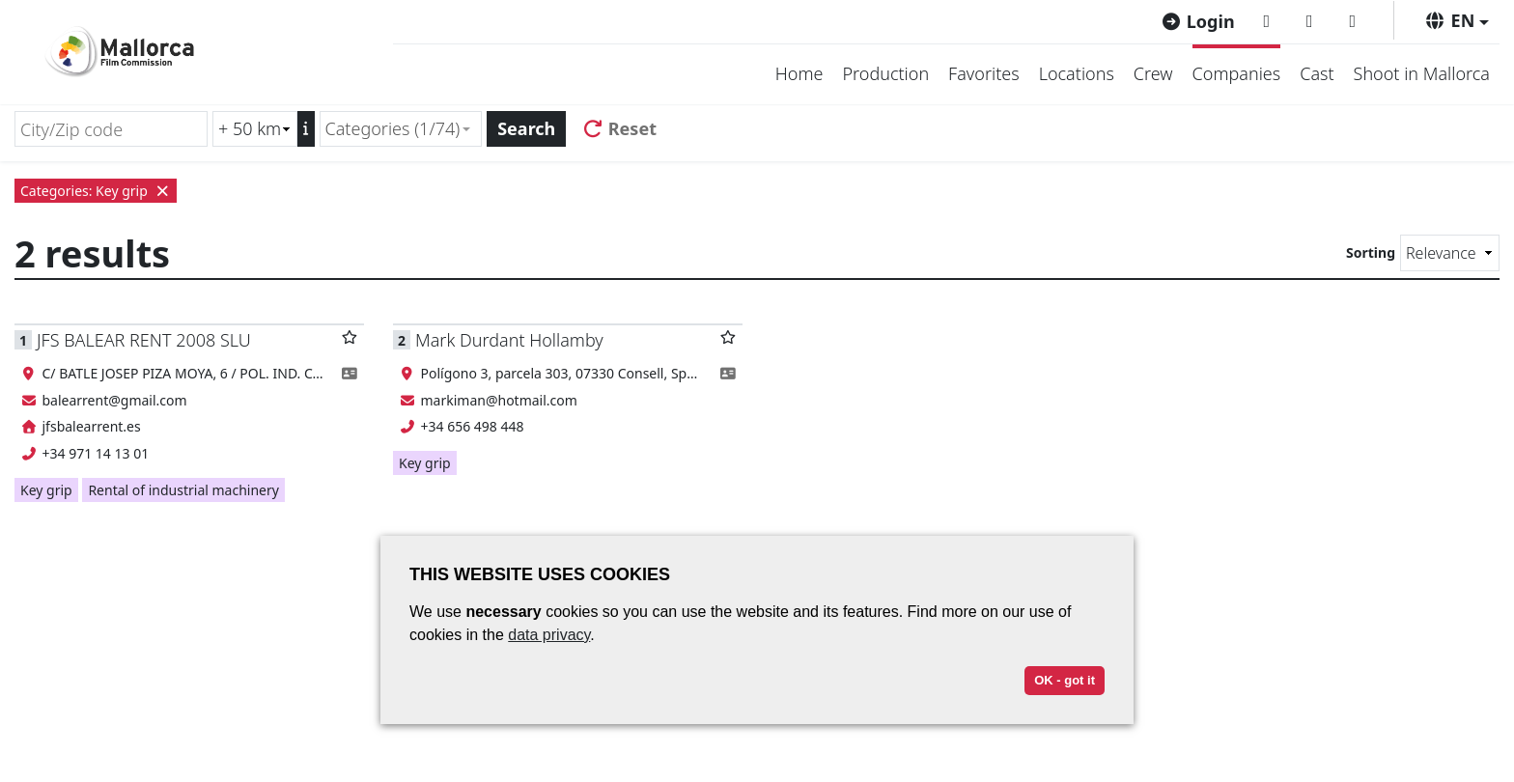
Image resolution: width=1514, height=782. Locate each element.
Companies (1236, 73)
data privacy (549, 635)
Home (799, 73)
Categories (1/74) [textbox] (393, 128)
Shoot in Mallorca (1422, 73)
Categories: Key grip (95, 191)
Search (526, 128)
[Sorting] (1450, 253)
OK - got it (1064, 680)
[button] (1457, 20)
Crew (1153, 73)
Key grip (46, 490)
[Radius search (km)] (254, 129)
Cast (1316, 73)
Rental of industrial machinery (183, 490)
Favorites (984, 73)
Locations (1076, 73)
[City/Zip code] (111, 129)
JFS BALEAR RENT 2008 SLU (144, 339)
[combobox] (401, 129)
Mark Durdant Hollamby (509, 339)
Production (885, 73)
